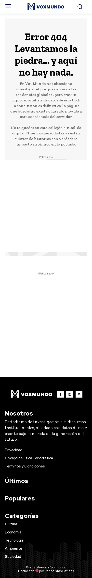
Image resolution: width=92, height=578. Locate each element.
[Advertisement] (46, 206)
